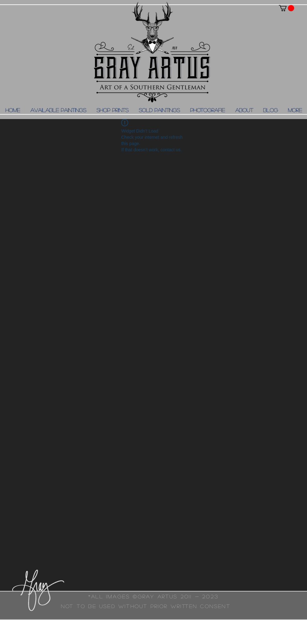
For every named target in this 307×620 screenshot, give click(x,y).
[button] (286, 8)
